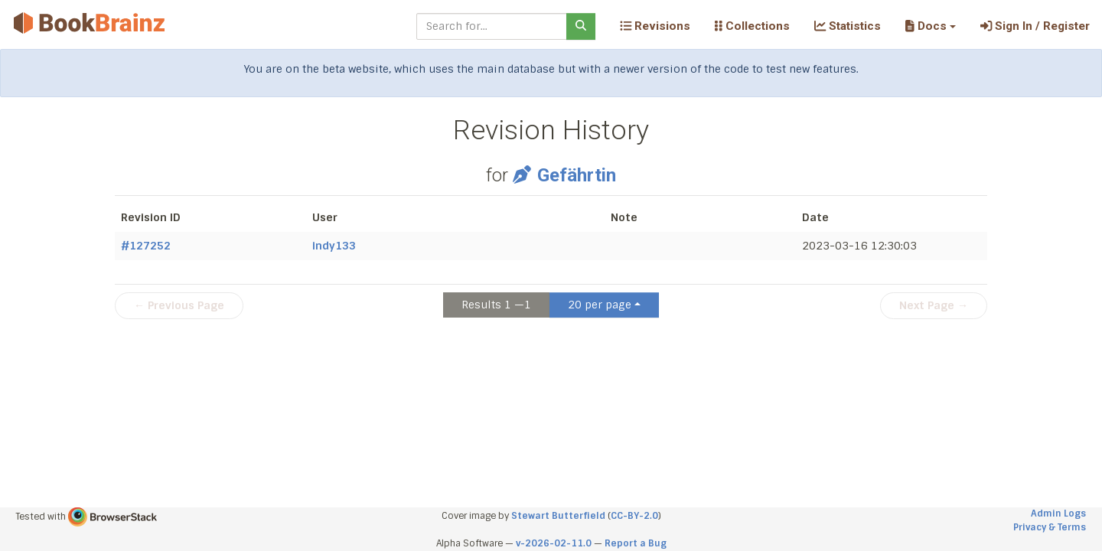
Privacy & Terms (1049, 527)
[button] (930, 26)
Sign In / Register (1035, 26)
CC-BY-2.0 (634, 516)
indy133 (334, 246)
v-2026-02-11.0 (554, 543)
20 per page (599, 304)
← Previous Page (179, 305)
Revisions (655, 26)
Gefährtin (564, 175)
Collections (752, 26)
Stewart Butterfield (558, 516)
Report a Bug (636, 543)
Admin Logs (1058, 513)
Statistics (847, 26)
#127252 (146, 246)
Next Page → (933, 305)
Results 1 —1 (496, 304)
